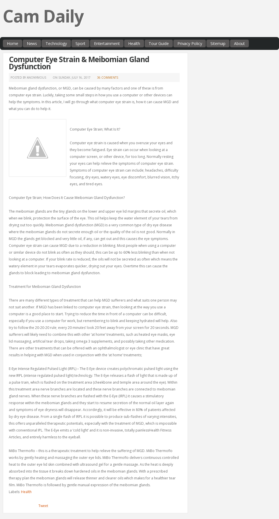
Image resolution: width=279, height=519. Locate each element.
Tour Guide (159, 43)
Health (134, 43)
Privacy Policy (189, 43)
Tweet (43, 505)
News (32, 43)
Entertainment (107, 43)
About (239, 43)
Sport (80, 43)
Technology (56, 43)
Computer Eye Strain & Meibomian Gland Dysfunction (79, 63)
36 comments (107, 78)
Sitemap (217, 43)
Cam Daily (43, 16)
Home (12, 43)
